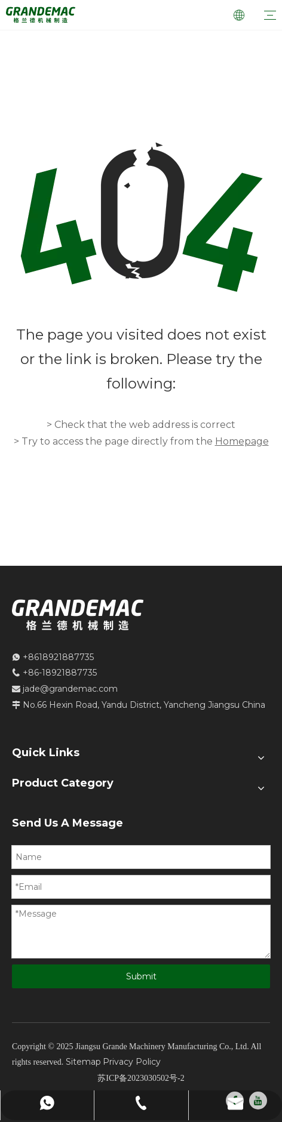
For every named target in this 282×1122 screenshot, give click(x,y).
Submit (141, 976)
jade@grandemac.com (70, 688)
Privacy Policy (132, 1061)
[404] (141, 218)
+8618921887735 (58, 657)
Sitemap (83, 1061)
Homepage (242, 441)
